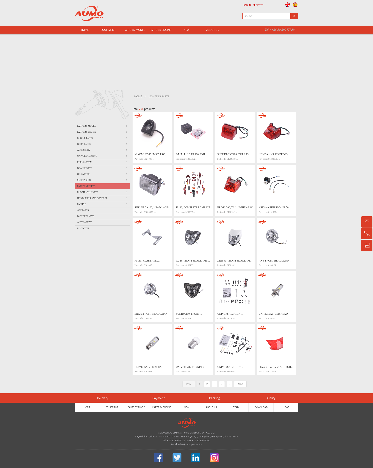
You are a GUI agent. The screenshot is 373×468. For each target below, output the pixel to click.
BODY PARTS (102, 144)
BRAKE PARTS (102, 168)
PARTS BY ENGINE (160, 30)
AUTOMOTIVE (84, 222)
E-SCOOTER (83, 228)
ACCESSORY (102, 150)
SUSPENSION (102, 180)
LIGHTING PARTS (102, 186)
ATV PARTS (83, 210)
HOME (138, 96)
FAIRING (102, 204)
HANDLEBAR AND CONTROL (102, 198)
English (286, 4)
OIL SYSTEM (102, 174)
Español (295, 4)
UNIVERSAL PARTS (102, 156)
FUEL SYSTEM (102, 162)
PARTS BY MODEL (134, 30)
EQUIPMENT (108, 30)
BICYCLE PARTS (85, 216)
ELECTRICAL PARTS (102, 192)
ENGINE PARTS (102, 138)
